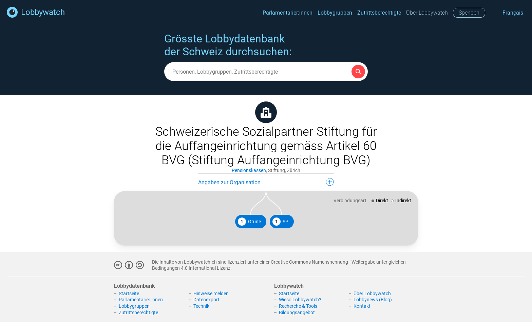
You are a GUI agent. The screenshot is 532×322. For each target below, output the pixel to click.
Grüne (249, 221)
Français (512, 13)
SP (280, 221)
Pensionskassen (249, 170)
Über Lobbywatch (427, 13)
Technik (201, 306)
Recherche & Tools (298, 306)
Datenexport (206, 299)
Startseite (129, 293)
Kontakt (362, 306)
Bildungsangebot (297, 312)
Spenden (469, 13)
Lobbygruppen (335, 13)
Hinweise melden (211, 293)
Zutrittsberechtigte (379, 13)
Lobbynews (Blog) (373, 299)
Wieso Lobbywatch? (300, 299)
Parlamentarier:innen (287, 13)
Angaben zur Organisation (266, 182)
